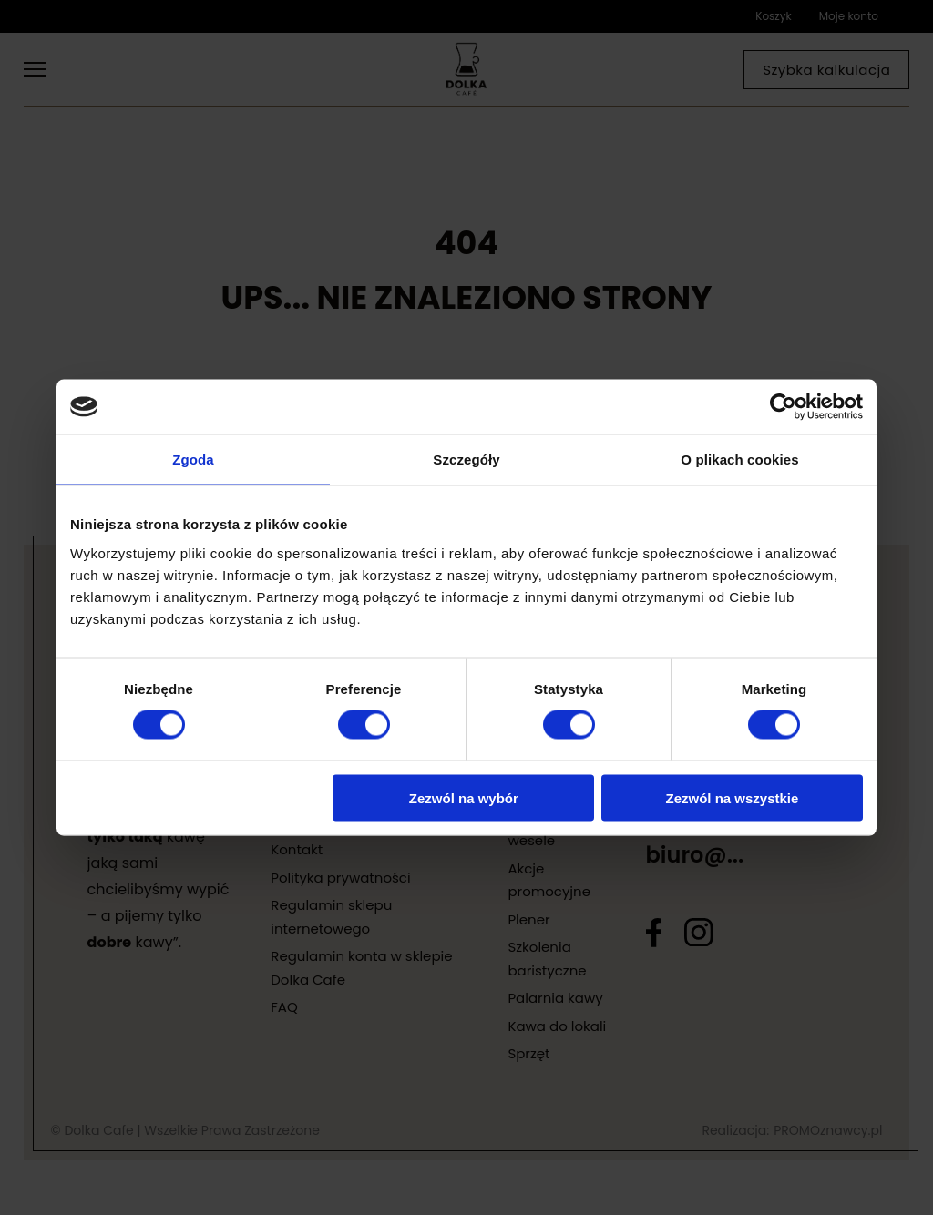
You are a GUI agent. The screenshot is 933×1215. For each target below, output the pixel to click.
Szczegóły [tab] (466, 459)
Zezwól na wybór (463, 797)
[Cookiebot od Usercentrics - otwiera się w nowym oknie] (783, 407)
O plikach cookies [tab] (739, 459)
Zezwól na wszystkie (732, 797)
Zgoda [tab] (193, 459)
